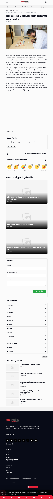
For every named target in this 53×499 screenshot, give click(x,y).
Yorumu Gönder (39, 291)
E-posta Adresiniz (12, 272)
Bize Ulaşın (9, 467)
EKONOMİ (26, 305)
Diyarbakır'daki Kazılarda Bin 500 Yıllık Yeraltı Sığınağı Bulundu (24, 198)
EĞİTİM (26, 324)
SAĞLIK (26, 332)
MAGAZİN (26, 320)
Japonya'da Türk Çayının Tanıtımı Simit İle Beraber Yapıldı (26, 248)
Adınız (9, 265)
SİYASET (26, 313)
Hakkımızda (9, 465)
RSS (7, 470)
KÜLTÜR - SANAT (26, 344)
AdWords (26, 351)
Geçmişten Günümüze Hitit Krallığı (20, 224)
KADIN (26, 347)
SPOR (26, 317)
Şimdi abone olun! (33, 487)
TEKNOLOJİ (26, 336)
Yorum (9, 279)
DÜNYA (26, 328)
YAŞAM (26, 340)
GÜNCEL (26, 309)
